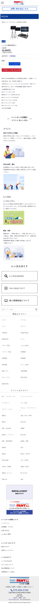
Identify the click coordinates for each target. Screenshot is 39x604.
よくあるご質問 (6, 534)
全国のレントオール (7, 550)
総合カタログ (5, 546)
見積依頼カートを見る (7, 572)
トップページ (5, 523)
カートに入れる (14, 64)
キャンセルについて (7, 564)
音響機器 (13, 56)
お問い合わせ (5, 530)
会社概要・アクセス (7, 527)
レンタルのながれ (6, 561)
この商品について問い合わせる (10, 70)
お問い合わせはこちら (19, 9)
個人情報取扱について (7, 568)
